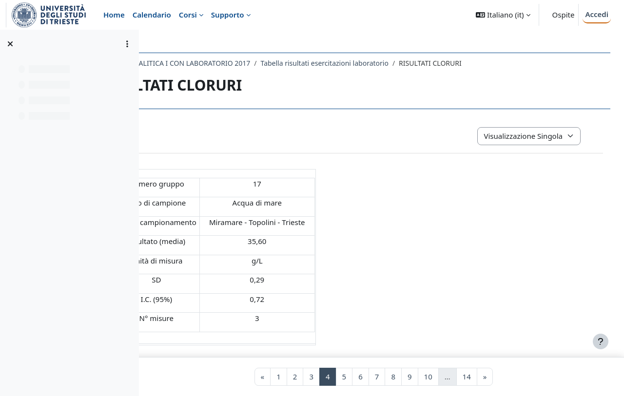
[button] (502, 15)
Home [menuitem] (114, 14)
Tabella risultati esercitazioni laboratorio (411, 63)
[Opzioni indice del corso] (127, 44)
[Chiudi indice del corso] (10, 44)
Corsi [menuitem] (188, 14)
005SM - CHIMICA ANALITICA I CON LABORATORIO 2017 (247, 63)
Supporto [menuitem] (227, 14)
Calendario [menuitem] (152, 14)
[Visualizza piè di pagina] (600, 341)
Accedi (596, 14)
